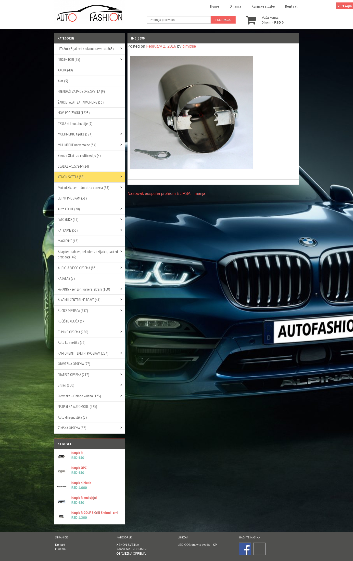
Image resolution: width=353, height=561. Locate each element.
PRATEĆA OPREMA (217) (73, 374)
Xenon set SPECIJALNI (131, 549)
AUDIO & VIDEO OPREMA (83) (77, 268)
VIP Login (345, 5)
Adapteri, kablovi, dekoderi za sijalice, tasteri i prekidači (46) (88, 254)
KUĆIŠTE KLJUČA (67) (71, 321)
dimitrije (189, 46)
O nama (235, 6)
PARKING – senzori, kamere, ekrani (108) (84, 289)
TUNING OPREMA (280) (73, 332)
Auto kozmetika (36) (71, 342)
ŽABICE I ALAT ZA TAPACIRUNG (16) (80, 102)
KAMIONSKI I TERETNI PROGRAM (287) (83, 353)
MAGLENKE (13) (68, 241)
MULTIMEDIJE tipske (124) (75, 134)
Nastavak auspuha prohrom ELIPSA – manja (166, 193)
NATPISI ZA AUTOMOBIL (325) (77, 406)
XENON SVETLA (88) (71, 176)
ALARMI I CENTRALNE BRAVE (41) (79, 299)
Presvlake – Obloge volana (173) (79, 396)
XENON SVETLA (127, 545)
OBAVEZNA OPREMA (131, 553)
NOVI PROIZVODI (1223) (73, 112)
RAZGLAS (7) (66, 278)
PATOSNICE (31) (68, 219)
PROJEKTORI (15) (69, 59)
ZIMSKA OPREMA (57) (72, 428)
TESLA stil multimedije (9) (75, 123)
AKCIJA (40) (65, 70)
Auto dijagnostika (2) (72, 417)
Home (214, 6)
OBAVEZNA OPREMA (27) (74, 363)
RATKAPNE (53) (67, 230)
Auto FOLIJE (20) (69, 209)
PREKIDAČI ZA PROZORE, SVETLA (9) (81, 91)
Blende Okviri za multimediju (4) (79, 155)
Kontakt (291, 6)
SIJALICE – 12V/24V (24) (73, 166)
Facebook (245, 549)
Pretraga (223, 19)
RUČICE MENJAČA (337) (73, 310)
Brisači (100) (66, 385)
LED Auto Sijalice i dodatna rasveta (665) (85, 48)
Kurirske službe (263, 6)
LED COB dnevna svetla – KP (197, 545)
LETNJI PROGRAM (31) (72, 198)
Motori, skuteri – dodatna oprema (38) (83, 187)
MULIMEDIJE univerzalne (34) (77, 145)
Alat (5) (63, 81)
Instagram (259, 549)
